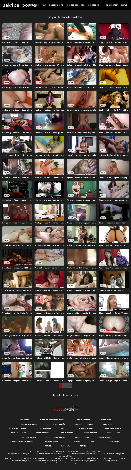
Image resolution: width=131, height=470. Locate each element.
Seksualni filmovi (84, 424)
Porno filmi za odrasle (23, 441)
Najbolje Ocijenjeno (75, 5)
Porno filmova (106, 437)
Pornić (83, 446)
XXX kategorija (111, 5)
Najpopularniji (33, 5)
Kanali (124, 5)
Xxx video (24, 420)
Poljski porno (82, 437)
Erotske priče (51, 441)
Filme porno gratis (55, 437)
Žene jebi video (94, 5)
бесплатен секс (18, 433)
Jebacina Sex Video (27, 424)
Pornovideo (114, 441)
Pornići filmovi (86, 428)
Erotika (94, 441)
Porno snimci (67, 433)
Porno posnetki (43, 433)
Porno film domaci (27, 437)
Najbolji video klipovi (53, 5)
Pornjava (65, 446)
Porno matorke (83, 420)
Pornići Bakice (55, 463)
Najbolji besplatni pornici (53, 420)
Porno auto (106, 420)
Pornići (65, 428)
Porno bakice (113, 433)
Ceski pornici (90, 433)
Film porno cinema (17, 428)
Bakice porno (75, 441)
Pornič (48, 446)
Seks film (108, 424)
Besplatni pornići (56, 424)
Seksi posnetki (44, 428)
